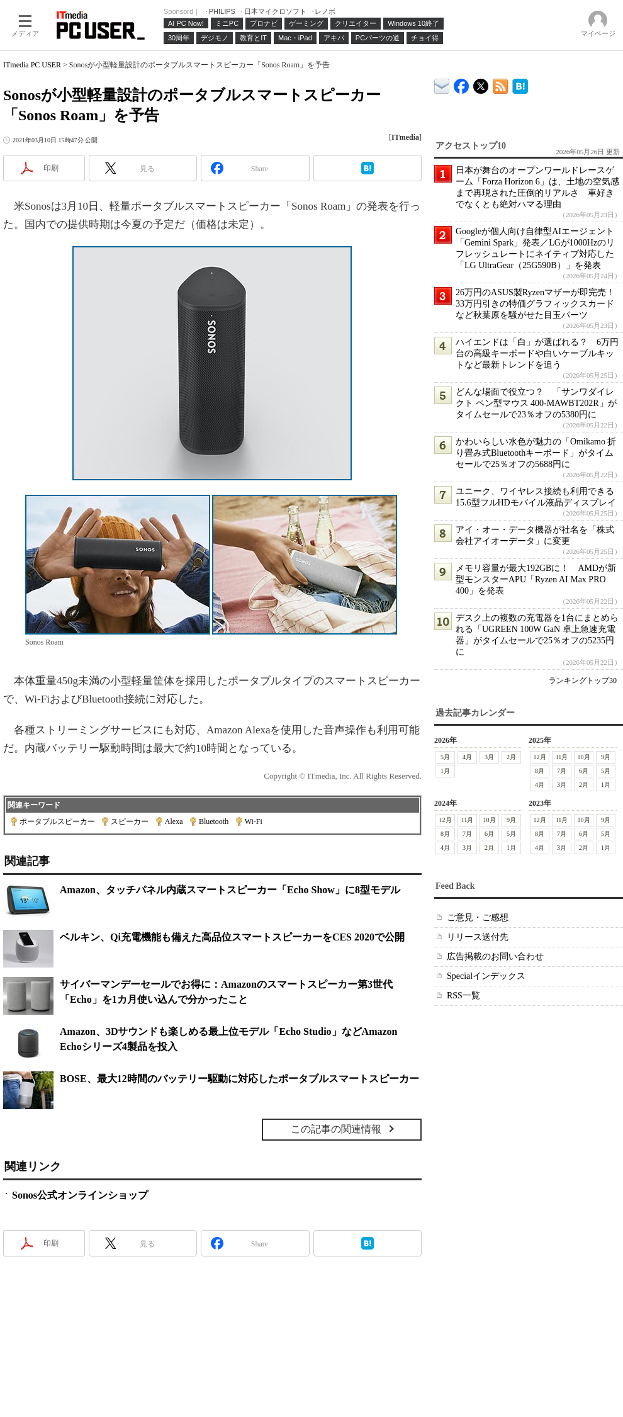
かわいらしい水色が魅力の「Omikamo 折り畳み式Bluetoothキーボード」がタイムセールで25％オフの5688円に (536, 453)
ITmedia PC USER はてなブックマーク (520, 84)
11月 (562, 757)
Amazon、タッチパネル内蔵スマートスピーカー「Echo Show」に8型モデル (230, 889)
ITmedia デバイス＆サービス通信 (442, 84)
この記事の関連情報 (336, 1129)
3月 (489, 757)
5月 (445, 757)
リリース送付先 (477, 937)
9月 (605, 757)
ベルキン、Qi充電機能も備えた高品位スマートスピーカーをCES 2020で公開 (232, 937)
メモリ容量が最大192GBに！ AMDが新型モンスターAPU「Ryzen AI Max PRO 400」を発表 (536, 579)
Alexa (174, 821)
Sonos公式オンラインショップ (80, 1195)
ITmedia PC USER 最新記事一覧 (500, 84)
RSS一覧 (463, 995)
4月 (467, 757)
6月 (583, 770)
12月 (540, 757)
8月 (539, 770)
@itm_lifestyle (481, 83)
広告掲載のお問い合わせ (495, 956)
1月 (445, 770)
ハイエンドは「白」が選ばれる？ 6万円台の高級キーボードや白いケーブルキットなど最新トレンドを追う (537, 353)
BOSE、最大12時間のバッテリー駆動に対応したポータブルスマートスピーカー (239, 1078)
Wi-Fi (253, 821)
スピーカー (130, 821)
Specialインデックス (486, 976)
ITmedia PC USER (32, 64)
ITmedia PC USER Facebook (461, 83)
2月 (511, 757)
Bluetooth (213, 821)
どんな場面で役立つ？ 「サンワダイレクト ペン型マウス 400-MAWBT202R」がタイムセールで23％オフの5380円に (536, 403)
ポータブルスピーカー (57, 821)
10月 (584, 757)
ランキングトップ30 (583, 680)
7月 (561, 770)
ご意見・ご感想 (477, 917)
